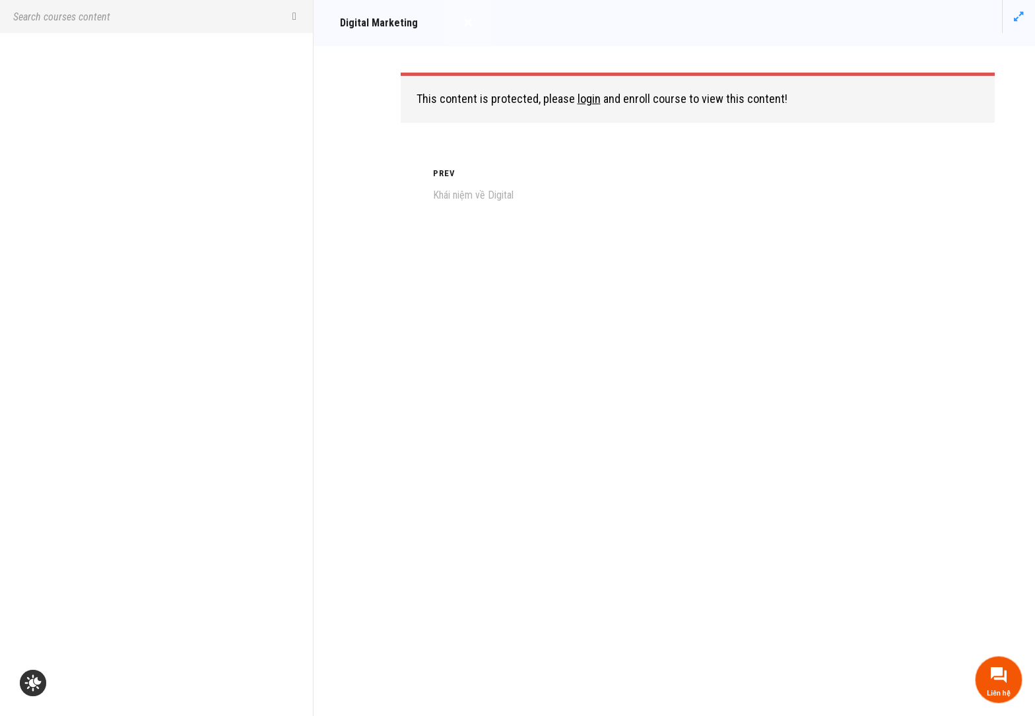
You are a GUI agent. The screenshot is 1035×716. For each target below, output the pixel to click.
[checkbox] (33, 683)
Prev (444, 173)
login (589, 99)
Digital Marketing (379, 22)
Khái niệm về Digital (473, 195)
